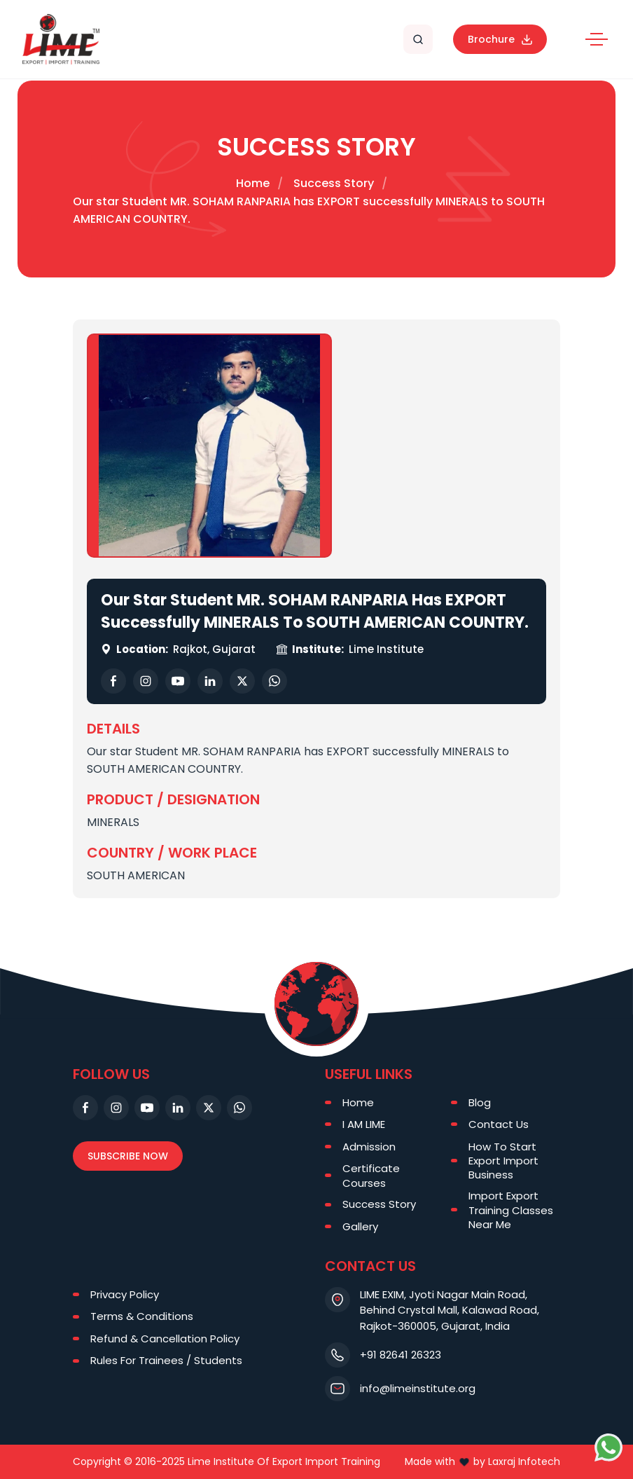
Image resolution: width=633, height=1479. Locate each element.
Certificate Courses (371, 1175)
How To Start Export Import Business (503, 1160)
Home (253, 183)
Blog (479, 1102)
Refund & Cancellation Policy (164, 1338)
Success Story (333, 183)
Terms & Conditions (141, 1316)
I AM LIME (363, 1124)
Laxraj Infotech (524, 1461)
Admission (369, 1146)
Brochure (500, 39)
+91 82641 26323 (400, 1354)
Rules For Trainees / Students (166, 1360)
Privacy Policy (124, 1294)
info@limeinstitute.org (417, 1388)
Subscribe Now (128, 1156)
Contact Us (498, 1124)
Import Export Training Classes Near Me (510, 1209)
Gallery (360, 1226)
